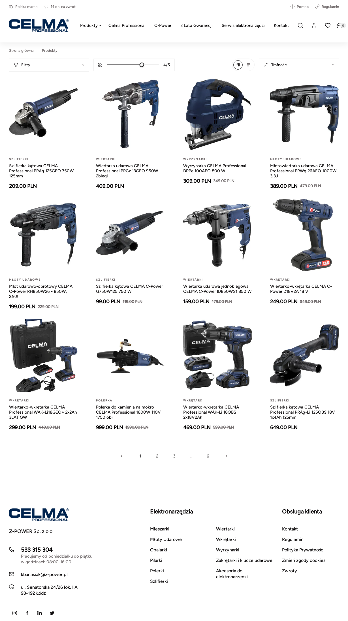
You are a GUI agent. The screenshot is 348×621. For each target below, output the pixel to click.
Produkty (49, 50)
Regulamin (327, 7)
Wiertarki (225, 529)
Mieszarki (159, 529)
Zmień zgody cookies (303, 560)
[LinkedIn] (39, 613)
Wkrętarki (226, 539)
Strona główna (21, 50)
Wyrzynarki (227, 550)
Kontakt (290, 529)
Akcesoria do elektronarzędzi (232, 573)
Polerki (157, 570)
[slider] (142, 65)
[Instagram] (14, 613)
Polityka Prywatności (303, 550)
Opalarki (158, 550)
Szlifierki (159, 581)
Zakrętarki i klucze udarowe (244, 560)
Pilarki (156, 560)
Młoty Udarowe (166, 539)
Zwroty (289, 570)
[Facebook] (27, 613)
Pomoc (300, 7)
